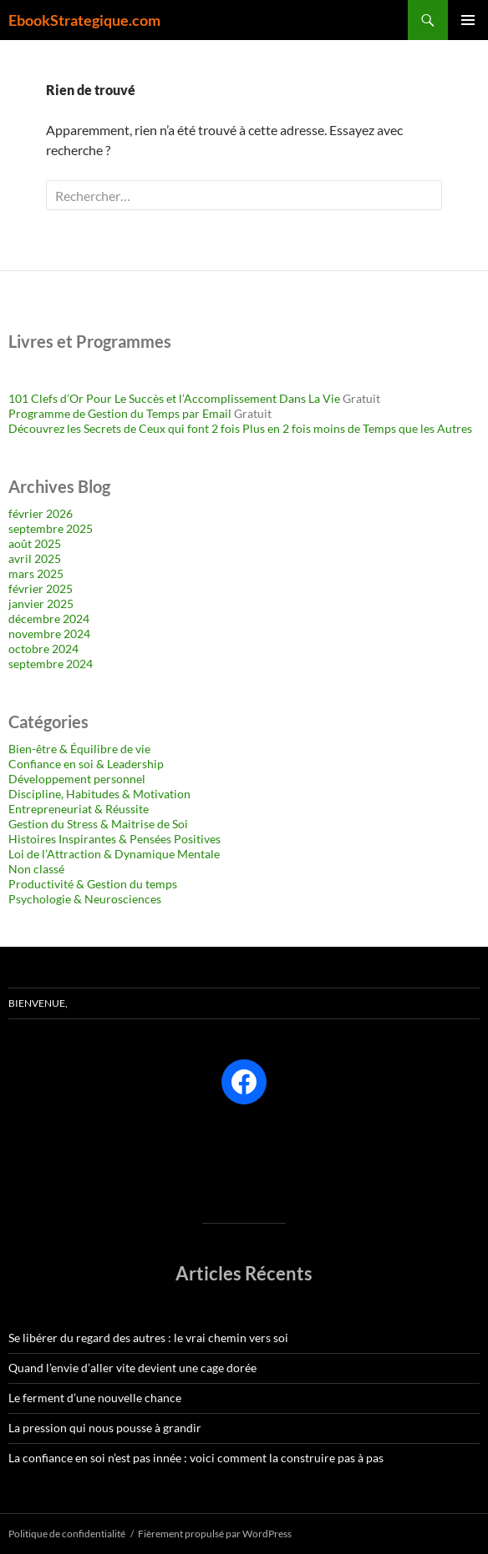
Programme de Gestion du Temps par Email (119, 413)
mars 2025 (36, 573)
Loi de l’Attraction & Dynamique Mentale (114, 854)
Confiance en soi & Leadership (86, 764)
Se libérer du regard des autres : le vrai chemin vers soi (148, 1337)
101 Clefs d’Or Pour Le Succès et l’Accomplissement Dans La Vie (174, 398)
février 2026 (40, 513)
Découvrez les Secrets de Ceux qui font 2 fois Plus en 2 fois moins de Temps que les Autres (240, 428)
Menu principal (468, 20)
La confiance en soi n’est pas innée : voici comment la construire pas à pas (196, 1458)
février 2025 (40, 588)
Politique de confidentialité (66, 1533)
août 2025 (34, 543)
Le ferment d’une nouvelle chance (94, 1398)
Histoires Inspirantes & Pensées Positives (114, 839)
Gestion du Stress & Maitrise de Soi (98, 824)
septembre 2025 (50, 528)
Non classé (36, 869)
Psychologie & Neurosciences (84, 899)
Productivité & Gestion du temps (92, 884)
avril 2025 (34, 558)
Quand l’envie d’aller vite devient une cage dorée (132, 1367)
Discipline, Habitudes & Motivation (99, 794)
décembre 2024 (48, 618)
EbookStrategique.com (84, 20)
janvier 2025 (41, 603)
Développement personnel (76, 779)
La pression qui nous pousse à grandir (104, 1428)
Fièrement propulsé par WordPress (215, 1533)
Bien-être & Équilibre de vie (79, 749)
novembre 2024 (49, 633)
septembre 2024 (50, 663)
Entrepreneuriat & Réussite (78, 809)
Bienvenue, (38, 1003)
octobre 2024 (43, 648)
